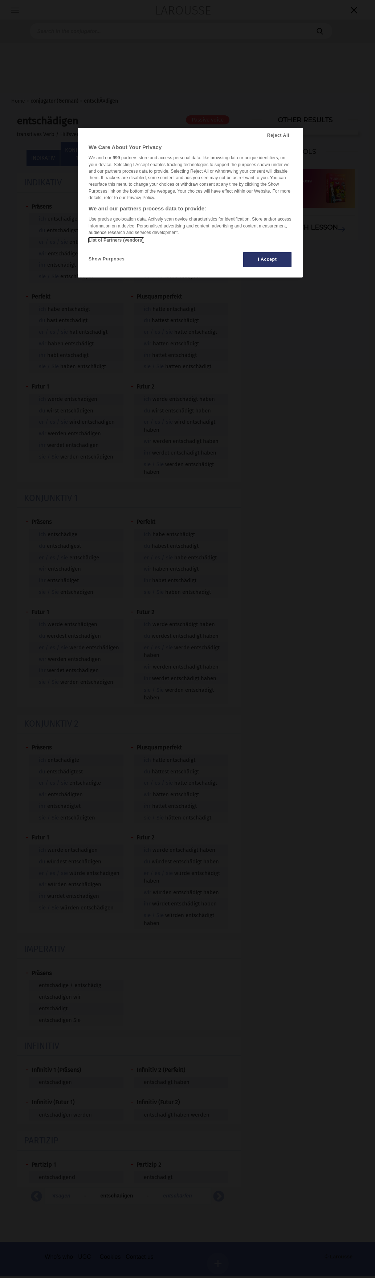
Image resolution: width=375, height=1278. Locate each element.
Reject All (278, 135)
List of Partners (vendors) (116, 240)
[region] (190, 203)
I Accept (267, 259)
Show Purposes (107, 259)
